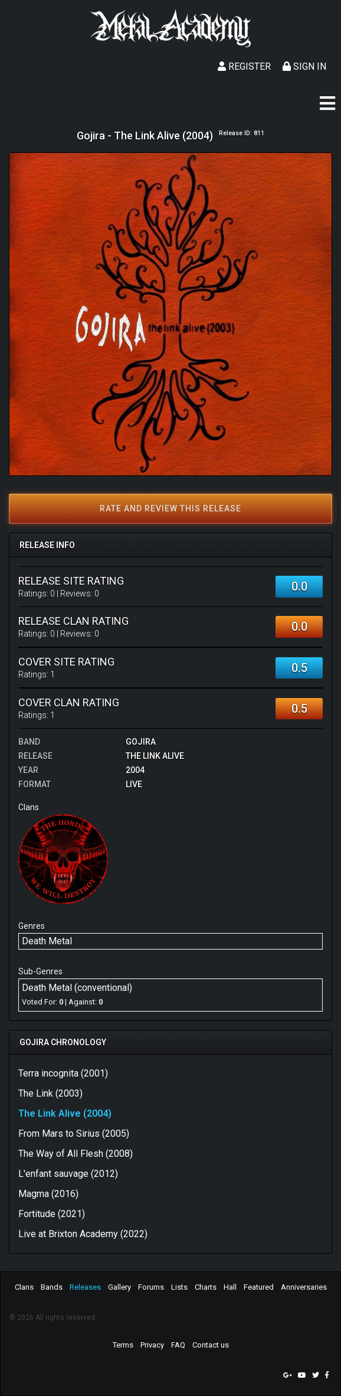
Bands (52, 1287)
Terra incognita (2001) (63, 1073)
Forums (151, 1287)
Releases (85, 1287)
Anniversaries (304, 1287)
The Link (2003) (50, 1093)
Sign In (304, 66)
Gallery (119, 1287)
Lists (179, 1287)
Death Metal (47, 941)
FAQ (178, 1344)
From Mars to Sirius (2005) (73, 1133)
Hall (230, 1287)
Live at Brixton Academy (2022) (82, 1234)
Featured (259, 1287)
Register (244, 66)
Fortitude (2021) (51, 1213)
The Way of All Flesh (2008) (75, 1153)
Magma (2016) (48, 1193)
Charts (206, 1287)
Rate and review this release (170, 508)
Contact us (210, 1344)
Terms (123, 1344)
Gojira (141, 741)
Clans (24, 1287)
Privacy (152, 1344)
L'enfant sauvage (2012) (68, 1173)
